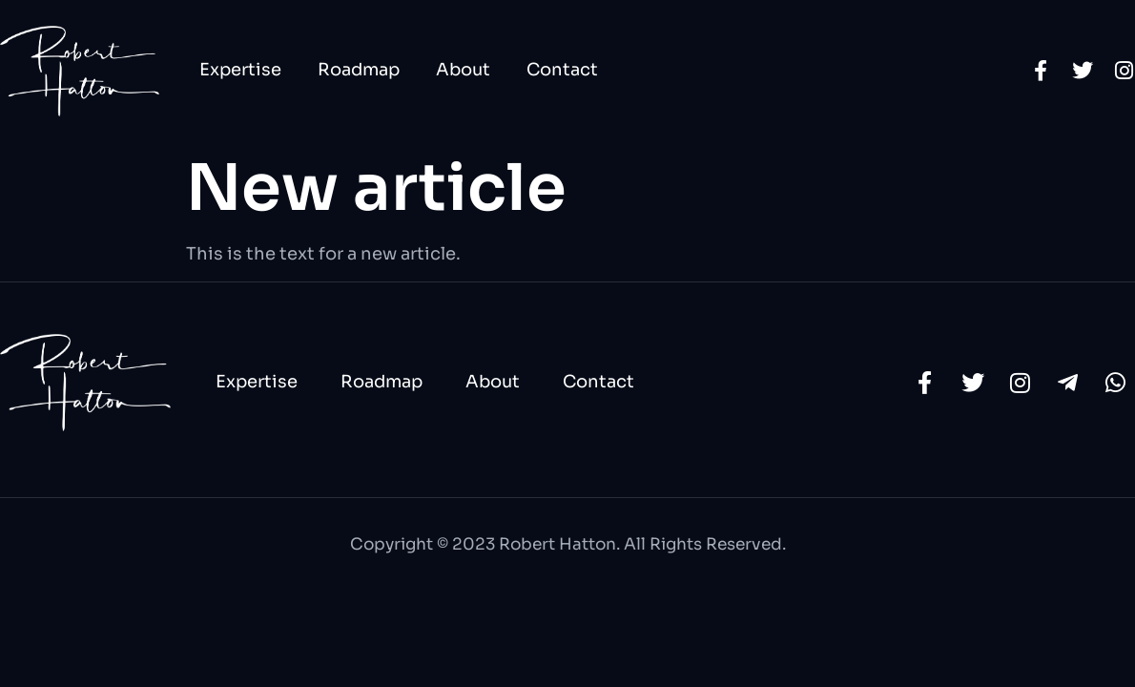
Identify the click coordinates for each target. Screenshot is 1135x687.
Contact (562, 69)
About (463, 69)
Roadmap (359, 69)
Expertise (240, 69)
